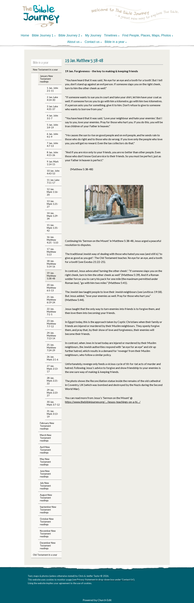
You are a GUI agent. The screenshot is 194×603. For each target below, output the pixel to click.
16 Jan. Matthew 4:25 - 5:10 (52, 240)
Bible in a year (114, 42)
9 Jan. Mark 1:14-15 (53, 163)
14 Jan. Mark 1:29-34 (52, 216)
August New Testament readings (46, 498)
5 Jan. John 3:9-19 (52, 126)
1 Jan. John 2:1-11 (52, 89)
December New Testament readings (47, 545)
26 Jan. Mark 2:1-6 (52, 358)
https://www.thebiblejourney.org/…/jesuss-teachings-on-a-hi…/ (102, 401)
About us (73, 42)
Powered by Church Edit (97, 600)
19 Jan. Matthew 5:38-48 (51, 276)
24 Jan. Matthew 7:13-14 (51, 335)
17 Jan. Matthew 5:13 (51, 252)
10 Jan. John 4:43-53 (53, 172)
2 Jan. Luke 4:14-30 (52, 98)
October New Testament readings (47, 521)
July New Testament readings (45, 486)
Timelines (110, 35)
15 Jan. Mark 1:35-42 (52, 228)
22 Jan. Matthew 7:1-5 (51, 311)
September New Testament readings (48, 509)
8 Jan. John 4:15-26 (52, 154)
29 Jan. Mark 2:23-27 (52, 393)
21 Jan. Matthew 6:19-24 (51, 300)
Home (25, 35)
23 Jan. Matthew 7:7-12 (51, 323)
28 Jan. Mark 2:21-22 (52, 381)
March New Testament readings (45, 438)
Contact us (92, 42)
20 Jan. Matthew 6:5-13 (51, 288)
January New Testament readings (46, 79)
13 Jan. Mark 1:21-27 (52, 204)
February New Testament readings (47, 426)
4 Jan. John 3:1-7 (52, 117)
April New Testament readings (45, 450)
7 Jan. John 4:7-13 (52, 144)
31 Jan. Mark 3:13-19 (52, 414)
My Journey (93, 35)
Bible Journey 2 (69, 35)
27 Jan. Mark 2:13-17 (52, 369)
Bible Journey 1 (42, 35)
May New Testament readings (45, 462)
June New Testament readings (45, 474)
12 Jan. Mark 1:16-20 (52, 192)
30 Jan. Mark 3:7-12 (53, 403)
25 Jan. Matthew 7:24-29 (51, 347)
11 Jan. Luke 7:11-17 (53, 181)
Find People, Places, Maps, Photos (146, 35)
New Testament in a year (45, 69)
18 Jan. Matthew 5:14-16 (51, 264)
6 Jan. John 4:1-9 (52, 135)
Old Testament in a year (45, 554)
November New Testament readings (48, 533)
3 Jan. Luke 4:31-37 (52, 108)
